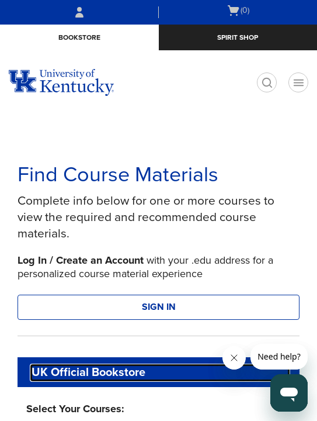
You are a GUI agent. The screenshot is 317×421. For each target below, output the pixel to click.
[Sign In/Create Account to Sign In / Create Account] (79, 12)
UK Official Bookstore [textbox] (88, 372)
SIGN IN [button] (159, 307)
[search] (267, 82)
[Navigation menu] (298, 82)
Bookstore (79, 37)
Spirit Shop (237, 37)
